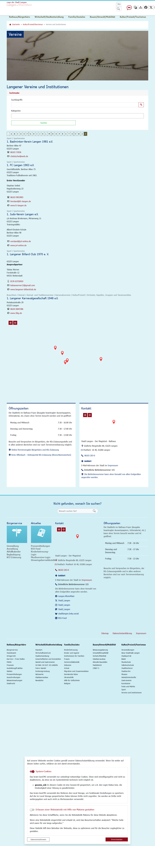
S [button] (65, 134)
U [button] (72, 134)
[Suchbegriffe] (75, 104)
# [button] (85, 134)
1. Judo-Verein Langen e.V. (22, 214)
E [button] (24, 134)
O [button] (56, 134)
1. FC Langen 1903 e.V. (20, 165)
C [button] (17, 134)
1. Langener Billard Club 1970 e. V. (28, 254)
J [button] (39, 134)
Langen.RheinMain (66, 596)
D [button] (21, 134)
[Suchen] (43, 122)
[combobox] (77, 115)
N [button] (52, 134)
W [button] (79, 134)
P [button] (59, 134)
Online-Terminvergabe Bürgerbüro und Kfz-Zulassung (35, 450)
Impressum (113, 465)
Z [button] (82, 134)
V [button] (75, 134)
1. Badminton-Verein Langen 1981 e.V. (30, 141)
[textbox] (16, 115)
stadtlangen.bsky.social (68, 613)
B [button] (14, 134)
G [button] (30, 134)
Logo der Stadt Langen (28, 6)
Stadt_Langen (64, 600)
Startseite (16, 24)
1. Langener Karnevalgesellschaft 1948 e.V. (32, 298)
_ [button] (8, 134)
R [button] (62, 134)
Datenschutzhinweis (38, 839)
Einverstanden (116, 839)
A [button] (11, 134)
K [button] (42, 134)
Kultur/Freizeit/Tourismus (33, 24)
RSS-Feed (62, 618)
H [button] (33, 134)
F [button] (27, 134)
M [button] (49, 134)
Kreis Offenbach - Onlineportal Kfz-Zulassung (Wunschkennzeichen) (41, 455)
